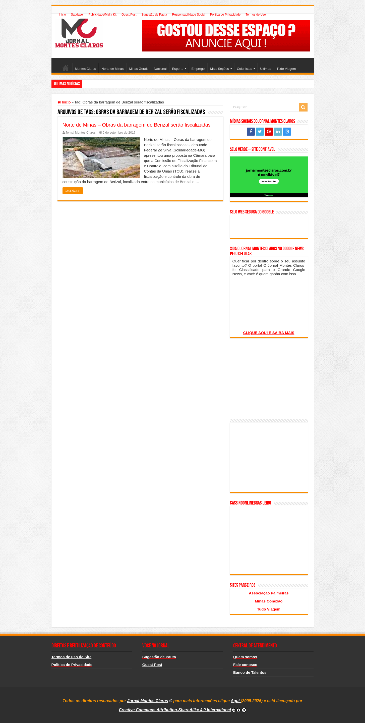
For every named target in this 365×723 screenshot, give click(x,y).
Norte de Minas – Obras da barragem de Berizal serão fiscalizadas (137, 125)
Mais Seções (219, 69)
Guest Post (128, 14)
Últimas (265, 69)
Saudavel (77, 14)
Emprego (198, 69)
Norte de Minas (112, 69)
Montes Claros (85, 69)
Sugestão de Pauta (154, 14)
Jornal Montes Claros (81, 132)
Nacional (160, 69)
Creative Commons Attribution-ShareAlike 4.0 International (175, 710)
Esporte (178, 69)
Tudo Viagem (286, 69)
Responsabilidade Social (188, 14)
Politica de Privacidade (225, 14)
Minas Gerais (138, 69)
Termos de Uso (256, 14)
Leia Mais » (73, 190)
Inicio (62, 14)
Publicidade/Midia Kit (102, 14)
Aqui (236, 701)
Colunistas (244, 69)
